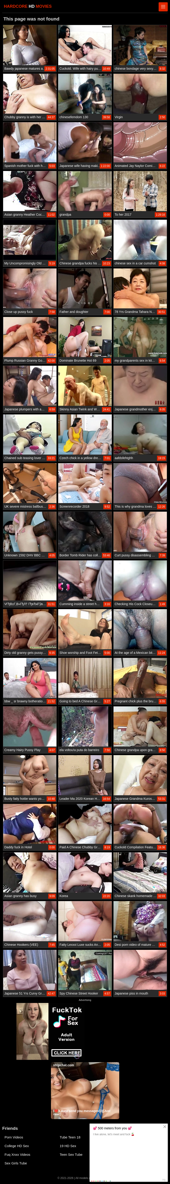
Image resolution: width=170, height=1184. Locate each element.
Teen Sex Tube (71, 1154)
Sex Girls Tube (16, 1163)
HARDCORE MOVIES (28, 6)
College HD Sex (17, 1146)
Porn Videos (14, 1137)
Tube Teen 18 (70, 1137)
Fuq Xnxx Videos (17, 1154)
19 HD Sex (68, 1146)
